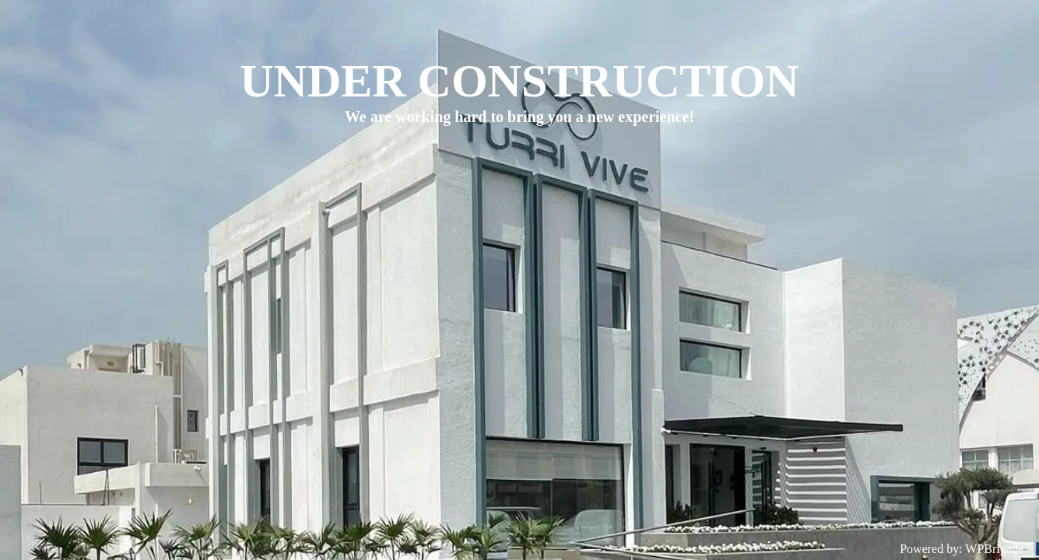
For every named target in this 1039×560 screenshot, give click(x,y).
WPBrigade (994, 548)
